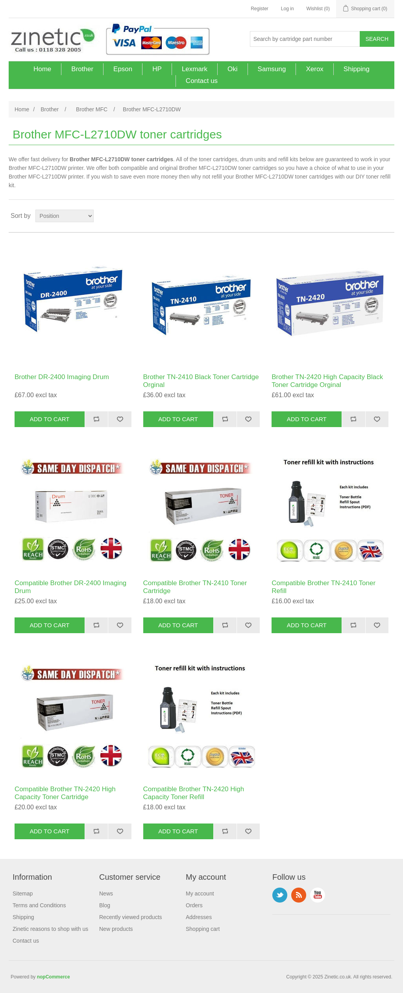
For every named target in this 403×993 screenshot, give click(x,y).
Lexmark (194, 69)
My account (200, 893)
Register (259, 8)
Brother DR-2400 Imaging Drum (62, 377)
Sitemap (23, 893)
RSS (298, 895)
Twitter (279, 895)
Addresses (199, 917)
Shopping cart (203, 929)
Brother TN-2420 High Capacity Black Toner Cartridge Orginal (327, 381)
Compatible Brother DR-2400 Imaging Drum (70, 587)
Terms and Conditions (39, 905)
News (106, 893)
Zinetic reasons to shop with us (50, 929)
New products (116, 929)
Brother (82, 69)
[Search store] (305, 39)
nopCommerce (53, 977)
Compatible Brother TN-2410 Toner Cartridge (195, 587)
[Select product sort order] (64, 216)
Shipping (357, 69)
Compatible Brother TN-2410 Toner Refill (323, 587)
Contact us (202, 81)
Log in (287, 8)
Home (42, 69)
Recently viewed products (130, 917)
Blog (104, 905)
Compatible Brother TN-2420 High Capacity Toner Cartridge (65, 793)
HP (157, 69)
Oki (232, 69)
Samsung (272, 69)
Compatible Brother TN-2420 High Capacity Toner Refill (193, 793)
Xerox (314, 69)
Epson (122, 69)
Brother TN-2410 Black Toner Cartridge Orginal (201, 381)
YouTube (317, 895)
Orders (194, 905)
